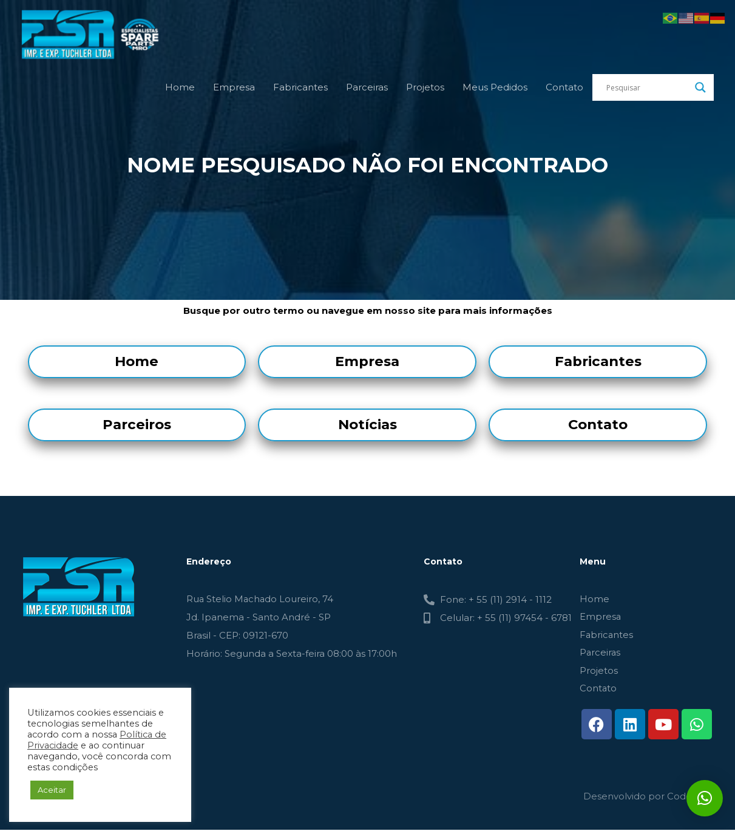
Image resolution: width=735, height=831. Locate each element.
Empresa (234, 91)
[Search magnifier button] (700, 91)
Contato (564, 91)
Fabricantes (300, 91)
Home (180, 91)
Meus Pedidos (494, 91)
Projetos (425, 91)
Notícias (367, 424)
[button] (704, 798)
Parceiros (137, 424)
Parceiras (367, 91)
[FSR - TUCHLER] (97, 35)
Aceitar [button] (52, 790)
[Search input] (647, 91)
